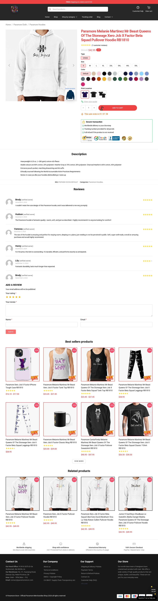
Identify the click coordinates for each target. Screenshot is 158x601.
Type (83, 54)
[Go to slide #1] (29, 107)
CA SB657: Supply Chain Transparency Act (59, 580)
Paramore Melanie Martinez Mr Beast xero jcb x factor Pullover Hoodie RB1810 (21, 517)
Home (8, 24)
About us (47, 567)
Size (82, 62)
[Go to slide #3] (54, 107)
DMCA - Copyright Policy (53, 577)
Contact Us (85, 577)
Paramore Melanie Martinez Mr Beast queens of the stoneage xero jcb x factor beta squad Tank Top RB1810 (97, 388)
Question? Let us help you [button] (146, 598)
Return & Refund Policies (90, 573)
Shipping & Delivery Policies (91, 567)
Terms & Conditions (51, 570)
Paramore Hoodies (37, 24)
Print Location (86, 88)
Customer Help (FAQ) (89, 580)
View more (79, 461)
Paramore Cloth (20, 24)
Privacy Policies (49, 573)
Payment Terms (87, 570)
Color (83, 69)
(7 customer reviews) (99, 45)
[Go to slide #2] (41, 107)
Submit (10, 332)
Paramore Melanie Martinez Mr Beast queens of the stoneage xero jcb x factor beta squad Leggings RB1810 (134, 388)
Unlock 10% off (153, 590)
